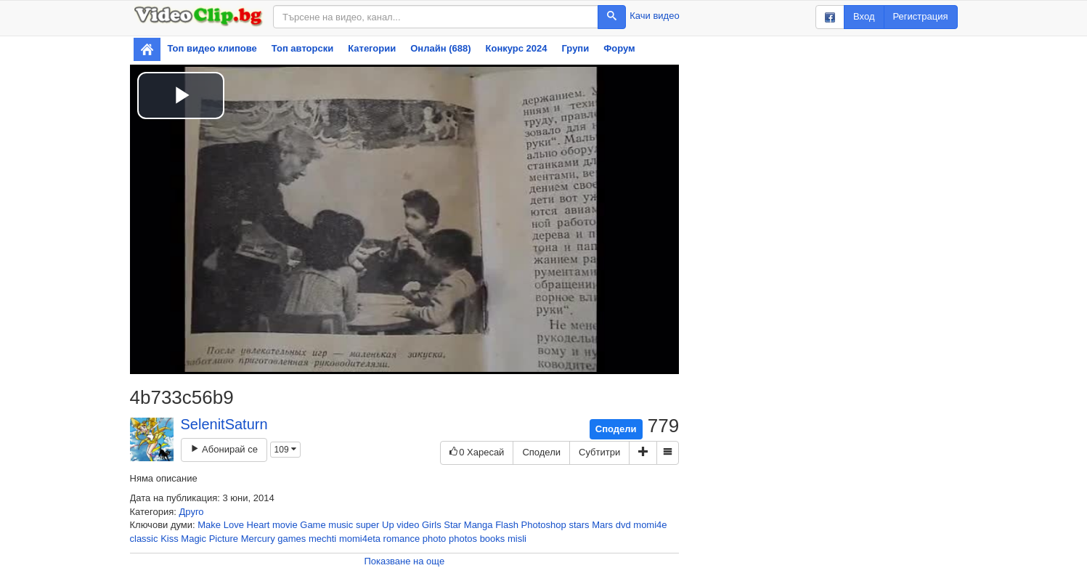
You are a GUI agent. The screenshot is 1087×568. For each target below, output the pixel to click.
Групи (576, 48)
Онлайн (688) (440, 48)
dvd (623, 524)
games (291, 538)
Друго (191, 511)
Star (452, 524)
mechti (322, 538)
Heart (258, 524)
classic (144, 538)
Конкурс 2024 (516, 48)
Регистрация (920, 16)
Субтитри (599, 452)
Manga (478, 524)
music (340, 524)
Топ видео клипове (212, 48)
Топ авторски (302, 48)
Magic (193, 538)
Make (209, 524)
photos (463, 538)
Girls (431, 524)
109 (285, 450)
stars (579, 524)
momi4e (650, 524)
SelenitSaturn (224, 424)
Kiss (169, 538)
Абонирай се (224, 449)
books (492, 538)
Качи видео (654, 15)
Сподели (616, 428)
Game (312, 524)
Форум (619, 48)
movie (285, 524)
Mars (602, 524)
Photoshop (543, 524)
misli (517, 538)
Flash (506, 524)
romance (401, 538)
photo (435, 538)
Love (234, 524)
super (368, 524)
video (407, 524)
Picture (223, 538)
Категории (372, 48)
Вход (863, 16)
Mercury (258, 538)
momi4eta (359, 538)
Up (388, 524)
